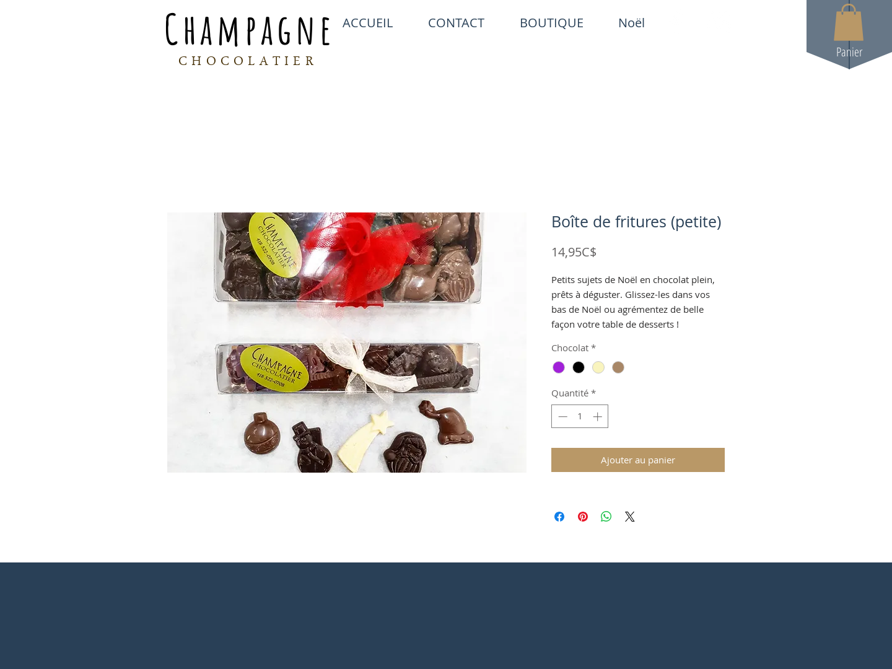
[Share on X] (630, 516)
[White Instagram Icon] (719, 22)
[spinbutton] (580, 416)
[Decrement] (561, 416)
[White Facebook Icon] (676, 22)
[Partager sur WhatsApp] (606, 516)
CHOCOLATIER (248, 62)
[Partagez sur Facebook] (559, 516)
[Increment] (598, 416)
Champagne (249, 28)
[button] (848, 22)
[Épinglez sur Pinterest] (582, 516)
